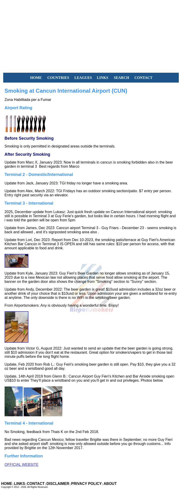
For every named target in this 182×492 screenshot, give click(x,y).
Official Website (22, 465)
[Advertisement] (91, 32)
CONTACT (143, 78)
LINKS (102, 78)
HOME (36, 78)
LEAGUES (83, 78)
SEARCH (121, 78)
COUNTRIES (58, 78)
